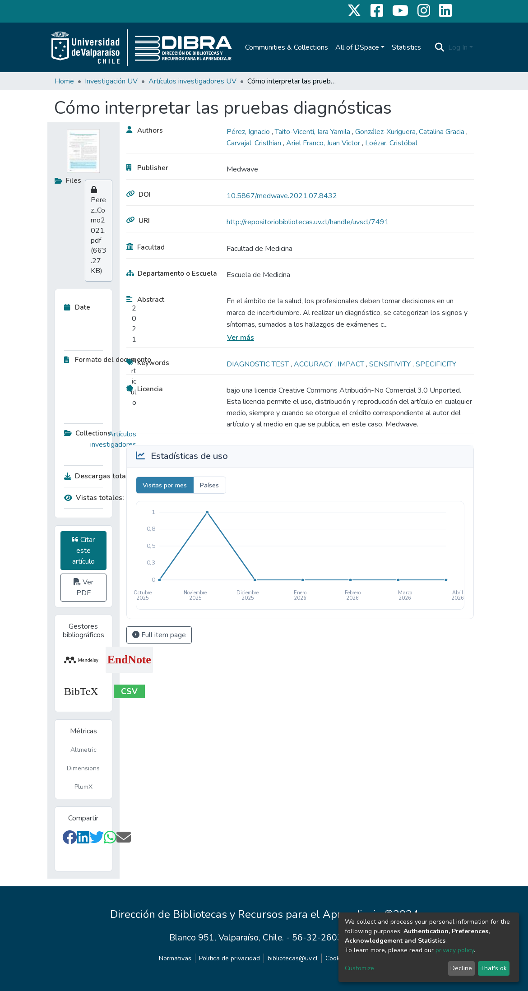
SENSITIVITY (390, 364)
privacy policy (454, 950)
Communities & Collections (286, 47)
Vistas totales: (94, 498)
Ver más (240, 338)
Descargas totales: (98, 476)
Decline (461, 968)
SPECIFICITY (436, 364)
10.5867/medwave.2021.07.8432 (282, 196)
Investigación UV (111, 81)
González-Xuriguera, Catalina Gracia (410, 132)
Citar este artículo (83, 550)
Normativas (175, 958)
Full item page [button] (159, 635)
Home (64, 81)
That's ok (493, 968)
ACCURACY (314, 364)
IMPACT (352, 364)
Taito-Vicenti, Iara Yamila (313, 132)
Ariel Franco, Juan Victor (324, 143)
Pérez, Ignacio (249, 132)
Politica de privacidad (229, 958)
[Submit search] (439, 47)
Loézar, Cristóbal (391, 143)
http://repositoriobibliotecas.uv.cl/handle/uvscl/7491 (308, 222)
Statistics (406, 47)
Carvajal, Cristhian (255, 143)
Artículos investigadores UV (192, 81)
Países (209, 485)
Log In (458, 47)
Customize (359, 968)
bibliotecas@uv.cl (293, 958)
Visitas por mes (165, 485)
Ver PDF (83, 587)
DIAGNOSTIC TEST (259, 364)
